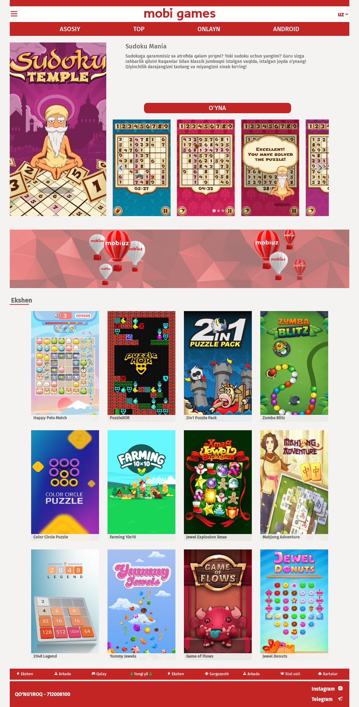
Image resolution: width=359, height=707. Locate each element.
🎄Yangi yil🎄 (144, 674)
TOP (139, 29)
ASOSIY (70, 29)
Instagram (323, 689)
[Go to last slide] (121, 168)
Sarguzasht (220, 674)
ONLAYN (208, 29)
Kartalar (331, 674)
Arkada (66, 674)
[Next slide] (320, 168)
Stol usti (293, 674)
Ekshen (27, 674)
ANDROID (286, 29)
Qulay (102, 674)
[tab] (214, 210)
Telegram (322, 699)
